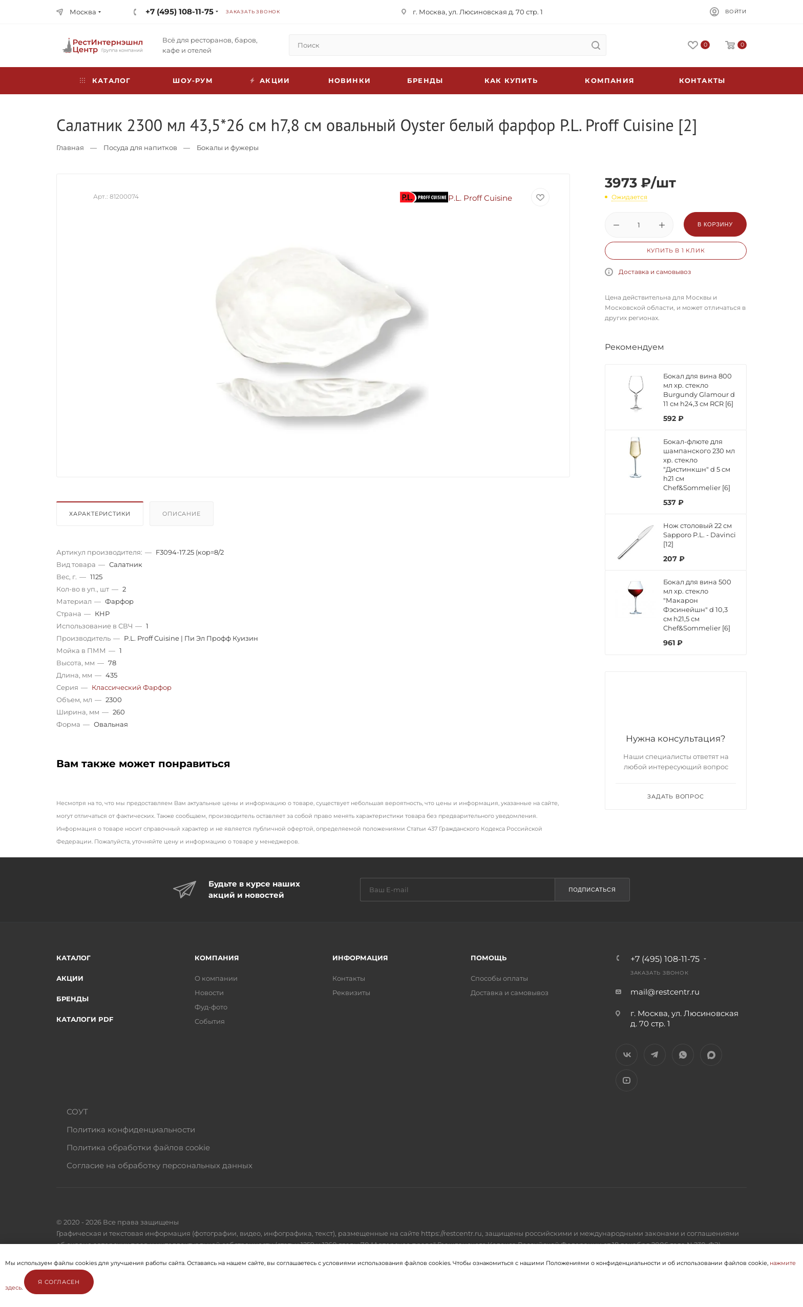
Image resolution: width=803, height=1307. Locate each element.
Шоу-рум (193, 80)
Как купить (511, 80)
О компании (216, 978)
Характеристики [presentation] (100, 513)
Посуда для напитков (140, 147)
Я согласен (59, 1281)
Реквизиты (351, 992)
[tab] (101, 516)
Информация (360, 958)
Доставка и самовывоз (655, 272)
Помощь (488, 958)
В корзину (715, 224)
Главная (70, 147)
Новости (209, 992)
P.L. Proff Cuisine (456, 198)
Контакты (702, 80)
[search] (595, 45)
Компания (610, 80)
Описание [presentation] (181, 513)
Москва (83, 12)
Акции (69, 978)
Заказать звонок (253, 11)
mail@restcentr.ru (665, 992)
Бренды (425, 80)
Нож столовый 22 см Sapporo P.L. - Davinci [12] (699, 534)
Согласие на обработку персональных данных (159, 1165)
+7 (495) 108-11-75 (179, 11)
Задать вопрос (675, 796)
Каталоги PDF (84, 1019)
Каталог (73, 958)
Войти (736, 11)
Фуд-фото (211, 1007)
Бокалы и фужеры (228, 147)
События (210, 1021)
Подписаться (592, 890)
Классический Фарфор (132, 687)
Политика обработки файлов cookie (138, 1147)
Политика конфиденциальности (131, 1129)
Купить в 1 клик (676, 250)
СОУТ (77, 1111)
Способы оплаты (499, 978)
